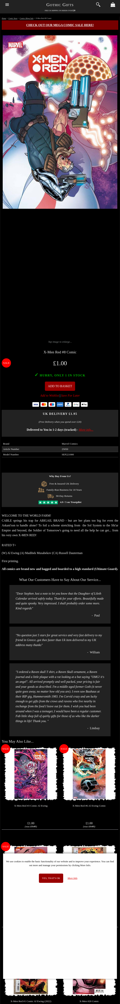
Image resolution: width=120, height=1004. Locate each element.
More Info (72, 878)
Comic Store (12, 18)
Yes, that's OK (51, 878)
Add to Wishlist (49, 395)
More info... (86, 429)
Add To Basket (60, 386)
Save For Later (70, 395)
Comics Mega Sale (27, 18)
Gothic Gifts (60, 4)
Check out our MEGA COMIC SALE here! (60, 25)
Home (4, 18)
